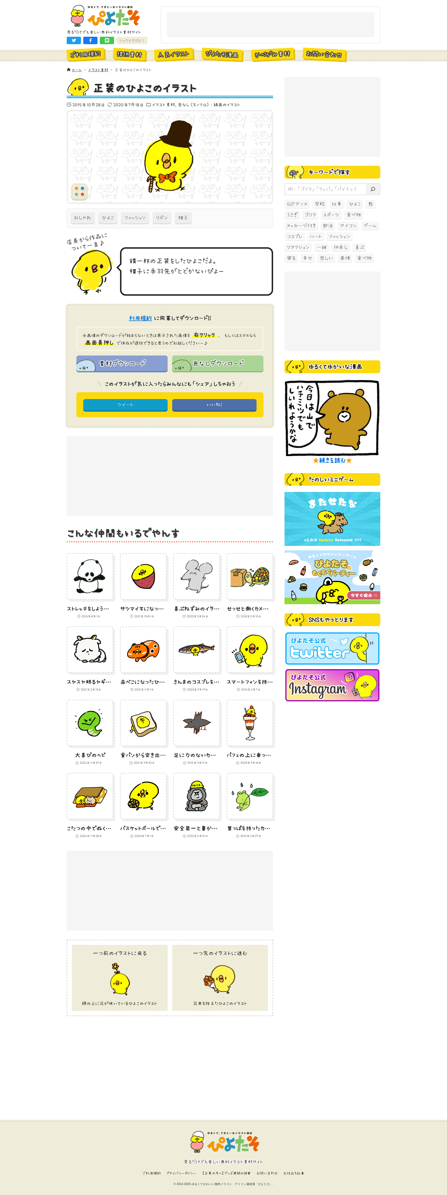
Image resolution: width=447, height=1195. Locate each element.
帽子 (183, 217)
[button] (74, 40)
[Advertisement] (270, 25)
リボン (162, 217)
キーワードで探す (329, 172)
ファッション (135, 217)
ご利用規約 (152, 1173)
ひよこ (108, 217)
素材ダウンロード (122, 363)
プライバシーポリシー (181, 1173)
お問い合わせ (267, 1173)
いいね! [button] (214, 404)
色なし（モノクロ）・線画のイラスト (209, 104)
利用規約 (140, 318)
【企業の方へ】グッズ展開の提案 (226, 1173)
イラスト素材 (163, 104)
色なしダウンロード (217, 363)
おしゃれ (83, 217)
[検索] (373, 189)
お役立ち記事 (293, 1173)
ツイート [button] (125, 404)
